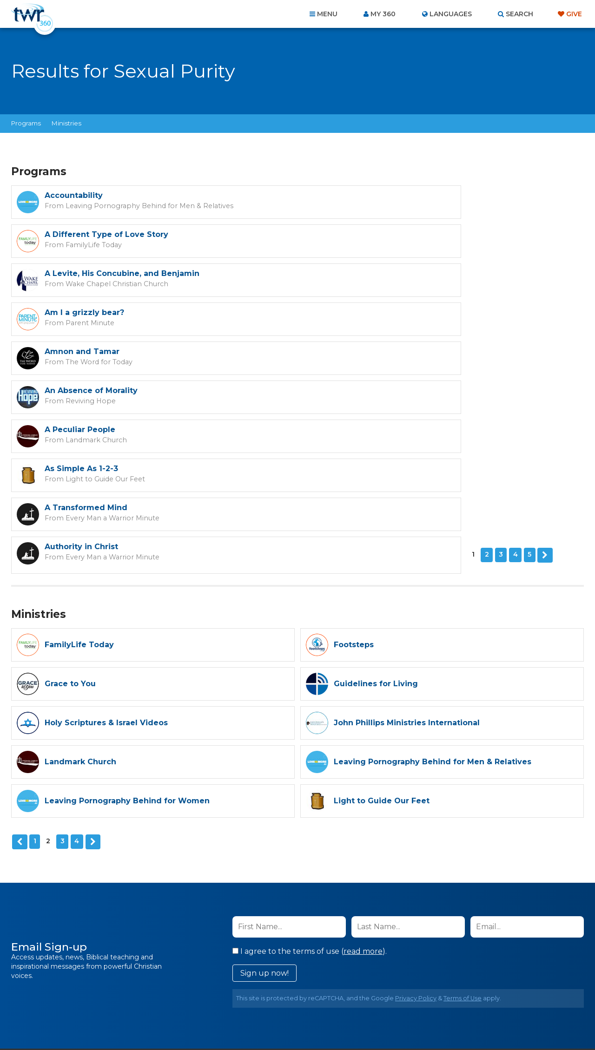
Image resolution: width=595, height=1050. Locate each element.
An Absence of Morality (380, 273)
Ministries (66, 123)
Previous (19, 684)
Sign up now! (264, 815)
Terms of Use (462, 840)
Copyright (402, 1000)
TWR (303, 1021)
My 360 (383, 14)
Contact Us (218, 1000)
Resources (456, 1000)
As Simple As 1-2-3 (370, 312)
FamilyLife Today (376, 205)
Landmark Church (90, 322)
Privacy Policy (415, 840)
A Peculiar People (80, 312)
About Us (168, 1000)
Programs (26, 123)
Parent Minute (373, 244)
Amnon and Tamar (82, 273)
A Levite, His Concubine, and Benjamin (122, 234)
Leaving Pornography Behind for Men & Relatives (137, 205)
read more (363, 793)
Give (574, 14)
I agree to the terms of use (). (309, 793)
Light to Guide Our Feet (387, 322)
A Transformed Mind (86, 351)
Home (128, 1000)
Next (89, 399)
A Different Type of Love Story (395, 195)
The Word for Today (92, 283)
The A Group (365, 1021)
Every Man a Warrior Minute (104, 361)
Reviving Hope (373, 283)
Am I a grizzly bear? (373, 234)
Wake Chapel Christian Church (109, 244)
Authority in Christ (370, 351)
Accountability (74, 195)
